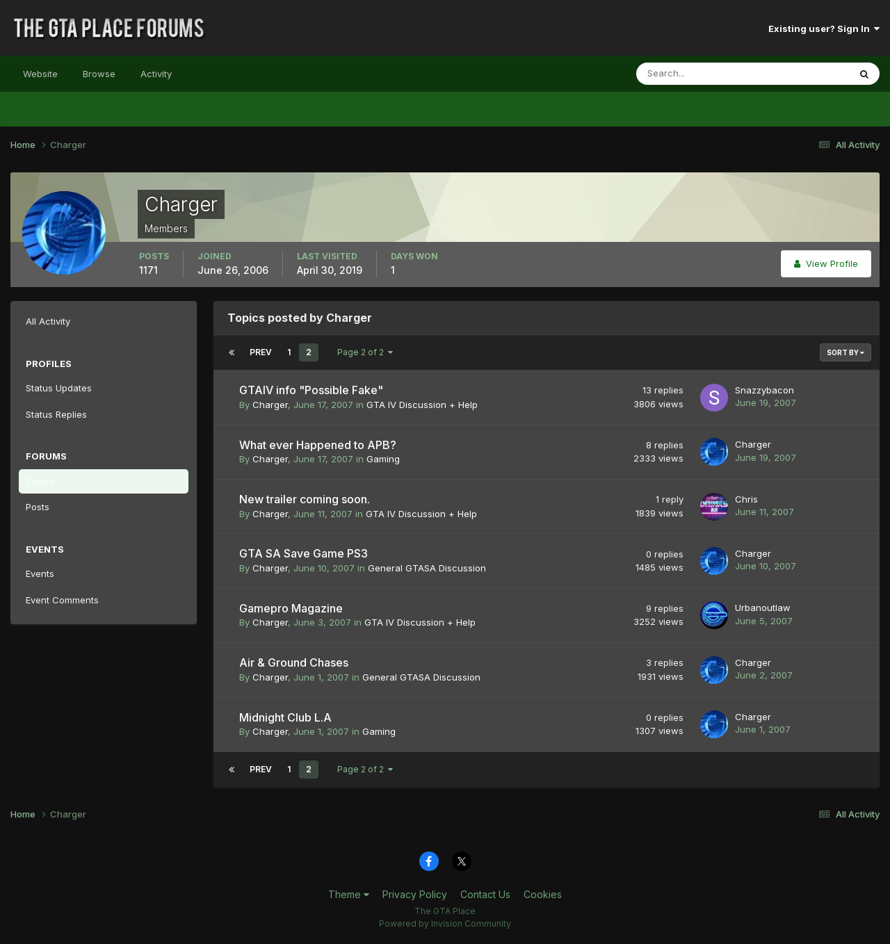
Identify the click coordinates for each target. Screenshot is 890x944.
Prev (261, 352)
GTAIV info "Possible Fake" (311, 390)
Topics (40, 481)
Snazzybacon (764, 390)
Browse (99, 73)
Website (40, 73)
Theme (348, 894)
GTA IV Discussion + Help (422, 404)
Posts (37, 506)
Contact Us (485, 894)
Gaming (383, 458)
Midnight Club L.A (285, 717)
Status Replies (56, 414)
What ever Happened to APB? (317, 445)
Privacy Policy (414, 894)
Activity (156, 73)
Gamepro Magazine (291, 608)
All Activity (48, 321)
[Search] (697, 74)
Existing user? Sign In (824, 28)
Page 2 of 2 (365, 352)
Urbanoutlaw (763, 607)
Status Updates (59, 387)
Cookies (543, 894)
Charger (270, 404)
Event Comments (62, 599)
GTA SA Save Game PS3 (303, 553)
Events (40, 573)
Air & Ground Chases (293, 662)
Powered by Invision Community (445, 923)
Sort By (845, 352)
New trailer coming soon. (304, 499)
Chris (746, 499)
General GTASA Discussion (427, 567)
